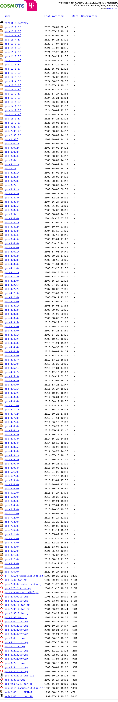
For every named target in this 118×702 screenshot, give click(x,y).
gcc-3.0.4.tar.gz (16, 634)
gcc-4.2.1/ (12, 284)
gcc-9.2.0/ (12, 559)
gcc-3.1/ (10, 168)
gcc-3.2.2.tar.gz (16, 654)
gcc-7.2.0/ (12, 517)
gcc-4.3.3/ (12, 314)
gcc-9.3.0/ (12, 563)
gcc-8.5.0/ (12, 551)
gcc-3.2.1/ (12, 172)
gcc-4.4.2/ (12, 339)
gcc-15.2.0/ (13, 122)
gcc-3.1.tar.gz (15, 646)
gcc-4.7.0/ (12, 405)
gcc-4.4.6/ (12, 355)
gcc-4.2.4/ (12, 297)
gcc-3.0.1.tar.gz (16, 621)
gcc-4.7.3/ (12, 418)
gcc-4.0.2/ (12, 255)
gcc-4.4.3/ (12, 343)
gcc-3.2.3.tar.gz (16, 659)
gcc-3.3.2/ (12, 193)
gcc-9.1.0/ (12, 555)
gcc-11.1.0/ (13, 48)
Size (75, 16)
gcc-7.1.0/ (12, 513)
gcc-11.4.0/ (13, 60)
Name (7, 16)
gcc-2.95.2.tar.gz (17, 609)
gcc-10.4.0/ (13, 39)
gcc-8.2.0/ (12, 538)
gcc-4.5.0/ (12, 363)
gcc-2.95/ (11, 139)
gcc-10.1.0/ (13, 27)
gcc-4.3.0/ (12, 301)
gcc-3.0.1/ (12, 143)
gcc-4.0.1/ (12, 251)
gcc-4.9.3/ (12, 463)
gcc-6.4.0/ (12, 505)
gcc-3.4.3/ (12, 230)
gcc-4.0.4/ (12, 264)
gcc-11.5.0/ (13, 64)
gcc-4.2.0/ (12, 280)
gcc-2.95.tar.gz (16, 617)
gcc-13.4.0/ (13, 102)
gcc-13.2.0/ (13, 93)
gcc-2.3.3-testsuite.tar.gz (24, 584)
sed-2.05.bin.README (19, 692)
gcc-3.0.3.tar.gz (16, 629)
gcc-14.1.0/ (13, 106)
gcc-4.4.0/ (12, 330)
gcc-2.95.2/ (13, 131)
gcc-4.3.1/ (12, 305)
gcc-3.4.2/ (12, 226)
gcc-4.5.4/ (12, 380)
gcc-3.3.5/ (12, 206)
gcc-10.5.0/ (13, 43)
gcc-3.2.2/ (12, 176)
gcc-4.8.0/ (12, 426)
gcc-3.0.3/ (12, 151)
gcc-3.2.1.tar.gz (16, 650)
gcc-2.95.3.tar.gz (17, 613)
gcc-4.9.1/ (12, 455)
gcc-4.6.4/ (12, 401)
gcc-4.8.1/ (12, 430)
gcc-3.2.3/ (12, 181)
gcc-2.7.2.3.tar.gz (18, 588)
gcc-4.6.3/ (12, 397)
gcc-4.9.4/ (12, 467)
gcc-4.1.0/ (12, 268)
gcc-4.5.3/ (12, 376)
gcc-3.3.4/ (12, 201)
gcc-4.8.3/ (12, 438)
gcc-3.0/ (10, 160)
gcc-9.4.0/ (12, 567)
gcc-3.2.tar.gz (15, 663)
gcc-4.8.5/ (12, 447)
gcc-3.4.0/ (12, 218)
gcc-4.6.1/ (12, 388)
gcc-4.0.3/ (12, 260)
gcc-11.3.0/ (13, 56)
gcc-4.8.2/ (12, 434)
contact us (112, 8)
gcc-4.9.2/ (12, 459)
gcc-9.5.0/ (12, 571)
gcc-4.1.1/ (12, 272)
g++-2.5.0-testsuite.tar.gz (24, 575)
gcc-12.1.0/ (13, 68)
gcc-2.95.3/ (13, 135)
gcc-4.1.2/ (12, 276)
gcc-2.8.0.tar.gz (16, 596)
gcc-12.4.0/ (13, 81)
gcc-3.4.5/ (12, 239)
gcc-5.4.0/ (12, 484)
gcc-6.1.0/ (12, 492)
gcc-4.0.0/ (12, 247)
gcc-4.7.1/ (12, 409)
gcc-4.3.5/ (12, 322)
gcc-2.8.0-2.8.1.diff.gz (22, 592)
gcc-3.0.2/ (12, 147)
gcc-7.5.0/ (12, 530)
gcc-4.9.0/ (12, 451)
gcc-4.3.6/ (12, 326)
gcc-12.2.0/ (13, 73)
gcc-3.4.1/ (12, 222)
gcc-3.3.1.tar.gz (16, 667)
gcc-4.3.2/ (12, 309)
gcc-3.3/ (10, 214)
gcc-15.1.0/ (13, 118)
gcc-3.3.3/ (12, 197)
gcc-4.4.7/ (12, 359)
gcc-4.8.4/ (12, 442)
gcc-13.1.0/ (13, 89)
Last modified (54, 16)
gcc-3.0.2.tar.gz (16, 625)
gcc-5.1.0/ (12, 472)
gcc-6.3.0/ (12, 501)
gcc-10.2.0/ (13, 31)
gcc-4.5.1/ (12, 368)
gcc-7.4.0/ (12, 526)
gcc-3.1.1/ (12, 164)
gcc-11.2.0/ (13, 52)
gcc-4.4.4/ (12, 347)
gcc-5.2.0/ (12, 476)
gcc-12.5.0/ (13, 85)
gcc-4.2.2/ (12, 289)
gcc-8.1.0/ (12, 534)
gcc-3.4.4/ (12, 235)
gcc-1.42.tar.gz (16, 580)
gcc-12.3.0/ (13, 77)
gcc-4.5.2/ (12, 372)
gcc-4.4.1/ (12, 334)
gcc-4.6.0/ (12, 384)
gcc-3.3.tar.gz (15, 679)
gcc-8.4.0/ (12, 546)
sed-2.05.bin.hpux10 (19, 696)
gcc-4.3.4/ (12, 318)
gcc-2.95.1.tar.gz (17, 605)
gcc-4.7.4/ (12, 422)
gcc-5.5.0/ (12, 488)
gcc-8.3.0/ (12, 542)
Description (89, 16)
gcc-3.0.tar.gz (15, 638)
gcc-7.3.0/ (12, 521)
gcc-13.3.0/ (13, 97)
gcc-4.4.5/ (12, 351)
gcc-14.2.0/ (13, 110)
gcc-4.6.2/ (12, 393)
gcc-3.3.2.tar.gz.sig (19, 675)
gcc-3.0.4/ (12, 156)
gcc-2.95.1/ (13, 127)
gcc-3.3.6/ (12, 210)
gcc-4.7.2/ (12, 413)
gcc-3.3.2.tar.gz (16, 671)
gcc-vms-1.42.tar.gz (19, 684)
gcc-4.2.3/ (12, 293)
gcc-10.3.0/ (13, 35)
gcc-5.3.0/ (12, 480)
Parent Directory (16, 23)
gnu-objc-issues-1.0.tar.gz (24, 688)
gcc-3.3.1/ (12, 189)
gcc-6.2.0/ (12, 496)
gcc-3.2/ (10, 185)
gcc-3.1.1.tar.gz (16, 642)
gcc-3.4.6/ (12, 243)
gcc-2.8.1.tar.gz (16, 600)
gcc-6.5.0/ (12, 509)
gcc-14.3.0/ (13, 114)
